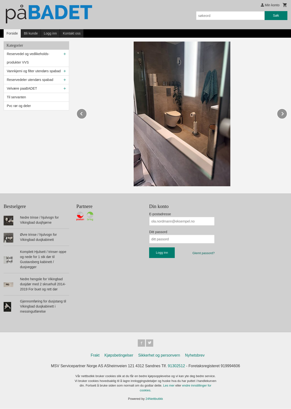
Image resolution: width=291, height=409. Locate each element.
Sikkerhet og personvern (159, 356)
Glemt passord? (203, 253)
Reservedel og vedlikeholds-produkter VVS (28, 58)
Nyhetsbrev (195, 356)
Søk (276, 15)
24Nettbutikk (154, 399)
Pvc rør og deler (19, 106)
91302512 (176, 366)
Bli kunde (31, 33)
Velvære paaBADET (22, 88)
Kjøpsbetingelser (118, 356)
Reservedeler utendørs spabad (30, 80)
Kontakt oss (71, 33)
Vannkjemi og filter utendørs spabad (34, 71)
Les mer (169, 386)
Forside (12, 33)
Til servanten (16, 97)
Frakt (95, 356)
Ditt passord (158, 232)
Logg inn (50, 33)
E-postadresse (160, 214)
